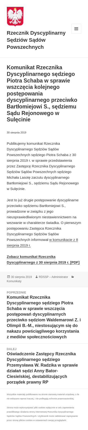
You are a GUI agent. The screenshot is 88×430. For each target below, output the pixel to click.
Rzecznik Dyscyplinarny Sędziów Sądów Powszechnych (36, 40)
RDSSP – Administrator (53, 277)
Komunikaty (14, 281)
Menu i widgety (76, 33)
